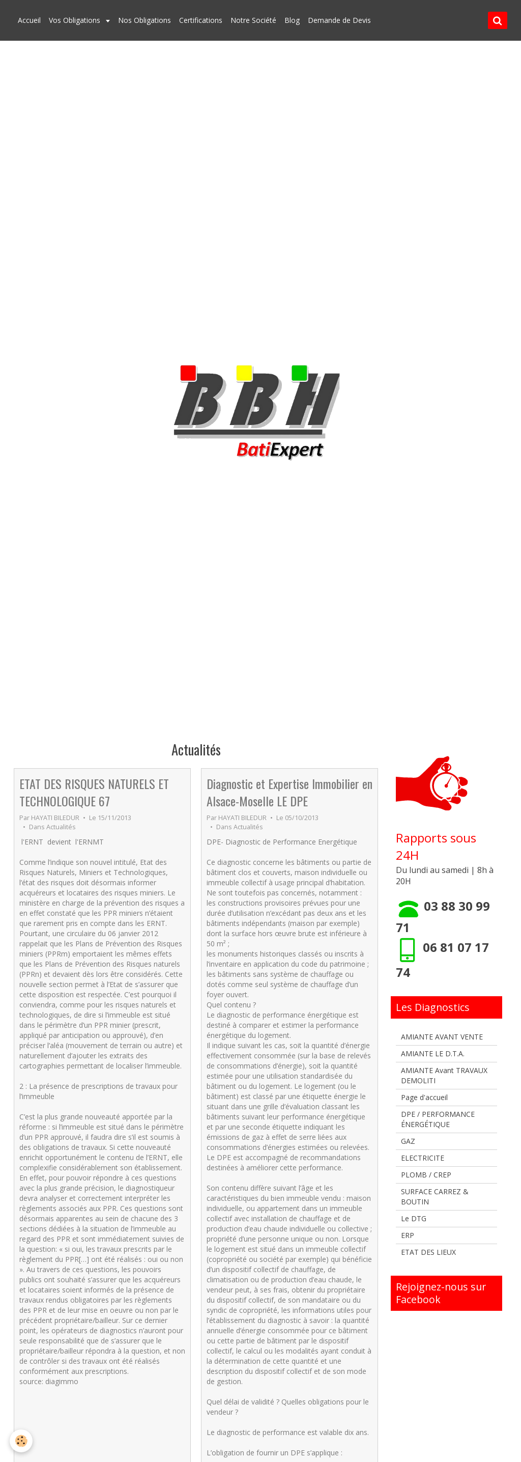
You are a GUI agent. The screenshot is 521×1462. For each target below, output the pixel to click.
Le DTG (413, 1218)
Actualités (61, 827)
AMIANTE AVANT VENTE (442, 1037)
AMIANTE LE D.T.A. (433, 1053)
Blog (292, 20)
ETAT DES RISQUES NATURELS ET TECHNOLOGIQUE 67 (94, 792)
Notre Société (253, 20)
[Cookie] (21, 1440)
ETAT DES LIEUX (428, 1252)
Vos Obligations (75, 20)
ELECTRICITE (422, 1158)
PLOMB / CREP (426, 1174)
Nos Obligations (144, 20)
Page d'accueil (424, 1097)
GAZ (408, 1141)
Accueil (29, 20)
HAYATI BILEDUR (55, 817)
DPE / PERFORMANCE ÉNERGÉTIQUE (438, 1119)
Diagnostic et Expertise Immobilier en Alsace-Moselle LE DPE (289, 792)
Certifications (200, 20)
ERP (407, 1235)
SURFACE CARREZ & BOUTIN (435, 1196)
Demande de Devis (339, 20)
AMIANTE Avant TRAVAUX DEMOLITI (444, 1075)
